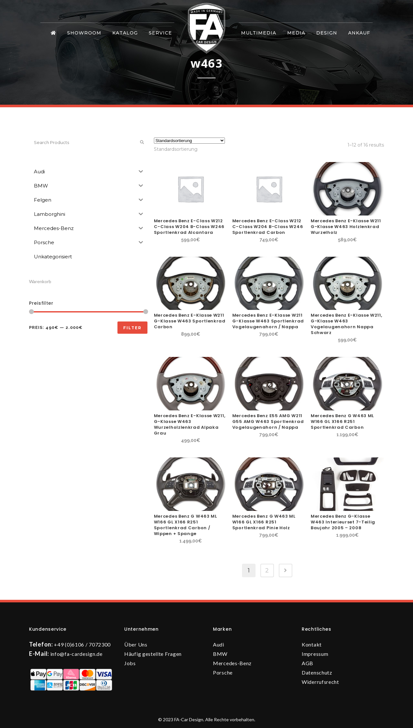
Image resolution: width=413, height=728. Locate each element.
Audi (218, 644)
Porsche (223, 672)
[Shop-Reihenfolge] (189, 141)
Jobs (130, 663)
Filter (132, 327)
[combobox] (175, 149)
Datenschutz (317, 672)
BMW (220, 654)
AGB (307, 663)
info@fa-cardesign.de (76, 654)
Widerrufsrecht (320, 682)
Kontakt (312, 644)
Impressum (315, 654)
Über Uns (135, 644)
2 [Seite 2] (267, 570)
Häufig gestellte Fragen (153, 654)
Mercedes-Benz (232, 663)
